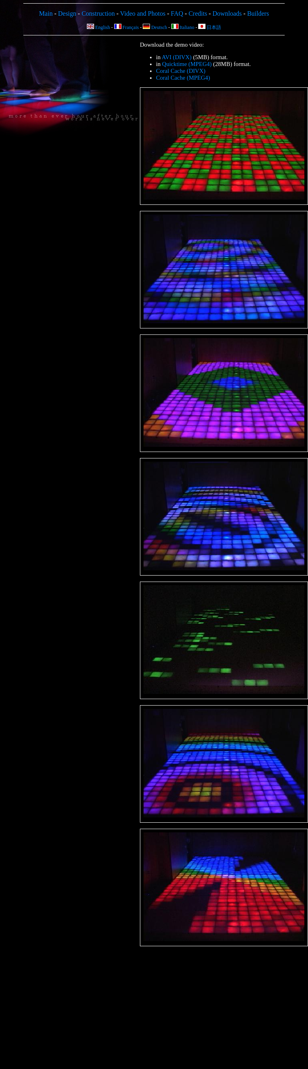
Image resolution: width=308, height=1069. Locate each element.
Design (67, 13)
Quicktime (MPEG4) (186, 64)
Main (46, 13)
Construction (98, 13)
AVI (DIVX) (176, 57)
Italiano (183, 27)
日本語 (209, 27)
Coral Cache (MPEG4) (183, 77)
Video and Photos (143, 13)
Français (126, 27)
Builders (258, 13)
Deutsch (155, 27)
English (98, 27)
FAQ (177, 13)
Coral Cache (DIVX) (180, 71)
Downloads (227, 13)
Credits (198, 13)
